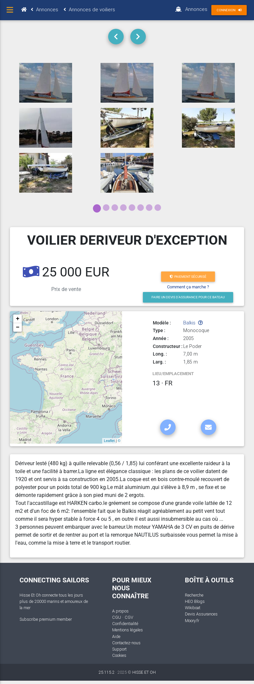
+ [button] (18, 319)
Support (119, 649)
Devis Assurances (201, 614)
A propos (120, 611)
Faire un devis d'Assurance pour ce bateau (188, 297)
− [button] (18, 327)
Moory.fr (192, 620)
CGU (116, 617)
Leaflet (109, 441)
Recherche (194, 595)
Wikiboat (192, 608)
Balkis (189, 323)
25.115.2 (106, 672)
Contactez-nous (126, 643)
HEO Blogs (195, 601)
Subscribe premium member (46, 619)
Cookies (119, 655)
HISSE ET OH (144, 672)
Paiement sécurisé (188, 276)
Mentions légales (127, 630)
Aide (116, 636)
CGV (129, 617)
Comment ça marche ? (188, 286)
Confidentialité (125, 623)
